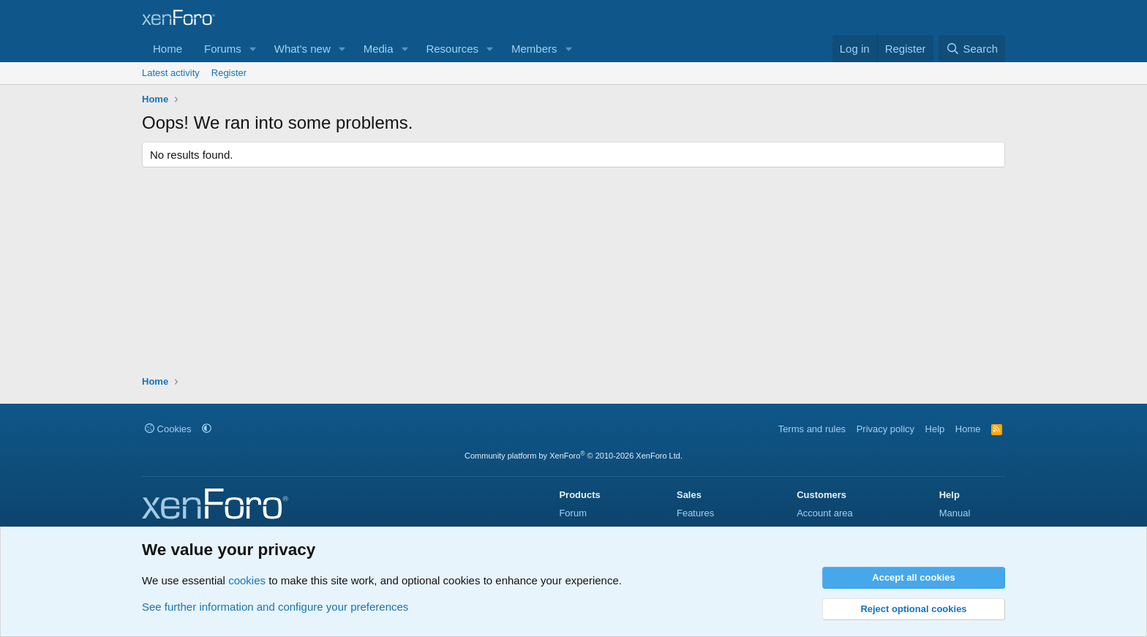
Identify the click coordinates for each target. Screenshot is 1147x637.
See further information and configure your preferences (275, 606)
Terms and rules (812, 428)
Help (935, 428)
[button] (253, 48)
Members (534, 48)
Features (695, 513)
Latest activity (171, 72)
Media (379, 48)
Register (229, 72)
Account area (825, 513)
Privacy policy (885, 428)
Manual (955, 513)
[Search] (972, 48)
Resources (452, 48)
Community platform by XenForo (573, 455)
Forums (222, 48)
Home (167, 48)
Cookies (168, 428)
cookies (247, 580)
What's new (302, 48)
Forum (573, 513)
